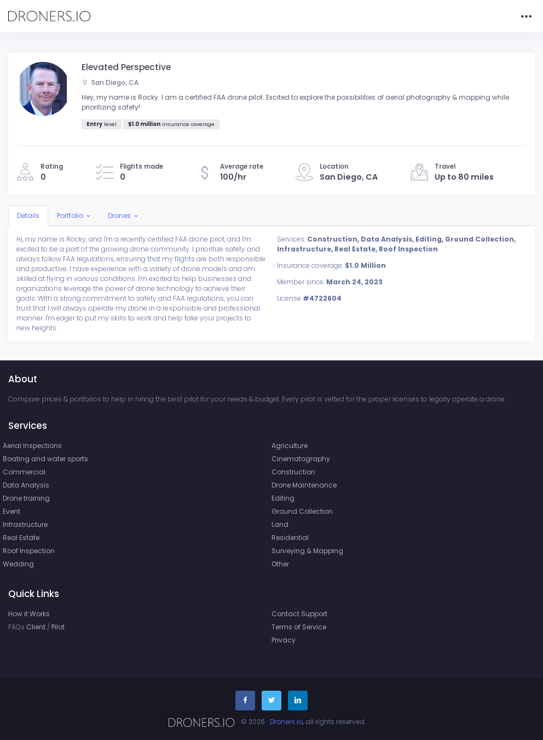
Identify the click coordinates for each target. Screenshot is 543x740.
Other (280, 564)
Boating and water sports (45, 458)
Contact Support (299, 613)
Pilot (58, 627)
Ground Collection (302, 511)
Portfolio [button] (70, 215)
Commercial (24, 472)
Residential (290, 537)
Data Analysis (26, 485)
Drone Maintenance (304, 485)
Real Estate (21, 537)
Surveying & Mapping (307, 550)
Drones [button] (119, 215)
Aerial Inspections (32, 445)
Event (11, 511)
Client (35, 627)
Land (280, 524)
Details (28, 215)
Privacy (284, 640)
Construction (293, 472)
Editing (283, 498)
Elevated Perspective (126, 67)
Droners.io (286, 721)
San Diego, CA (110, 82)
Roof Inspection (29, 550)
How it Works (29, 613)
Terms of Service (299, 627)
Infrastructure (25, 524)
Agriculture (290, 445)
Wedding (18, 564)
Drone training (26, 498)
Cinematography (301, 458)
